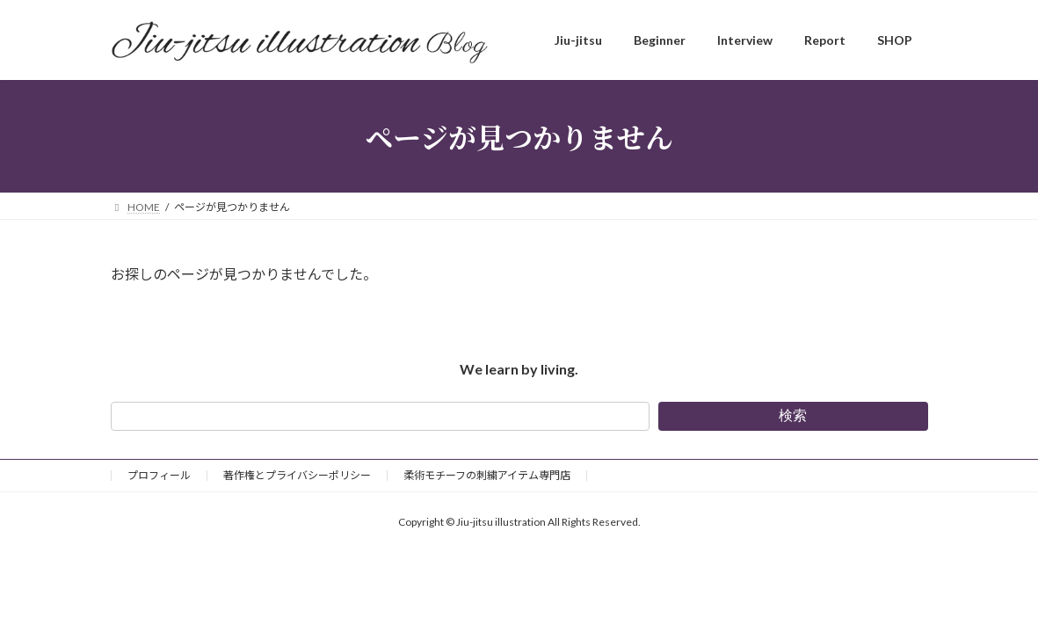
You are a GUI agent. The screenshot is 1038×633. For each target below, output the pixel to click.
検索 (793, 415)
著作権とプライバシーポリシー (297, 475)
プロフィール (159, 475)
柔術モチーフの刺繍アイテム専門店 (486, 475)
